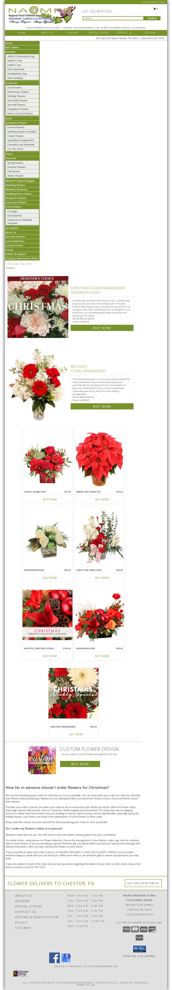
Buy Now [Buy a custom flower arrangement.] (80, 764)
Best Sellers (12, 47)
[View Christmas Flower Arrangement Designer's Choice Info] (38, 307)
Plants (9, 153)
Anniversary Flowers (18, 91)
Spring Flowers (15, 162)
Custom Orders (14, 245)
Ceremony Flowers (16, 202)
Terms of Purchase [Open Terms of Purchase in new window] (133, 982)
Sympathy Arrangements (20, 140)
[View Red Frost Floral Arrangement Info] (38, 385)
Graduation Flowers (17, 109)
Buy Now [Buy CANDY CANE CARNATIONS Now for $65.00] (102, 578)
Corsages (12, 211)
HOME (22, 32)
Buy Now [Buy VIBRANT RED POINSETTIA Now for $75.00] (102, 499)
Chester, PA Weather (67, 966)
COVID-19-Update (16, 254)
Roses (9, 118)
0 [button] (155, 8)
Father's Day (14, 64)
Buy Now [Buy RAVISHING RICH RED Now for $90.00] (102, 656)
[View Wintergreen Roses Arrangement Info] (47, 536)
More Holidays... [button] (15, 77)
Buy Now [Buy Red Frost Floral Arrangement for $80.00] (102, 406)
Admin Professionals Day (20, 56)
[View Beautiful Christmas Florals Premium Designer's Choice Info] (47, 615)
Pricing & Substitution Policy (22, 258)
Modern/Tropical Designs (20, 180)
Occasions (11, 82)
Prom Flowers (13, 206)
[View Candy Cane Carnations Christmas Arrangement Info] (99, 536)
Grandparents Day (17, 73)
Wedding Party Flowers (19, 193)
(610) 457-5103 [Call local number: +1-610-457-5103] (144, 914)
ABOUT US (47, 32)
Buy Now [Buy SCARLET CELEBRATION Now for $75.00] (50, 499)
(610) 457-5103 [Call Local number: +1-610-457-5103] (157, 2)
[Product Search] (113, 18)
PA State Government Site (101, 966)
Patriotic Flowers (15, 236)
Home (9, 43)
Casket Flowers (15, 135)
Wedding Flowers (15, 185)
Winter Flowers (15, 175)
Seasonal (11, 158)
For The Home (15, 148)
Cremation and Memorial (20, 144)
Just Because (14, 87)
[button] (139, 949)
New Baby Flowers (17, 100)
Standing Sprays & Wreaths (22, 131)
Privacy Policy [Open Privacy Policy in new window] (106, 982)
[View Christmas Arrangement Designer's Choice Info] (73, 693)
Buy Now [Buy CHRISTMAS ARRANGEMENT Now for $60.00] (76, 734)
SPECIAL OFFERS (98, 32)
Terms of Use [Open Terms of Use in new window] (86, 984)
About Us (11, 232)
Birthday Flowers (16, 96)
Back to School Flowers (20, 113)
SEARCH (152, 18)
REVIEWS (73, 32)
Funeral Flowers (15, 127)
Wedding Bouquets (17, 189)
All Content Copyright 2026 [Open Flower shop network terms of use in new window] (42, 982)
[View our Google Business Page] (65, 962)
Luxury (9, 249)
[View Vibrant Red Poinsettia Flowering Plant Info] (99, 458)
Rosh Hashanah (15, 69)
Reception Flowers (16, 198)
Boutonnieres (14, 215)
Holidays (11, 51)
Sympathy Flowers (16, 122)
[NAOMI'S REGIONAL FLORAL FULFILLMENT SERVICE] (42, 14)
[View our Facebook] (54, 962)
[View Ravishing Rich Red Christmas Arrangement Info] (99, 615)
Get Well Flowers (16, 104)
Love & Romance (15, 241)
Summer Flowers (16, 167)
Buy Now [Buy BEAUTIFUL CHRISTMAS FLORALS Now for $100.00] (50, 656)
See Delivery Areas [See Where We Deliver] (143, 883)
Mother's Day (14, 60)
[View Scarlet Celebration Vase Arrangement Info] (47, 458)
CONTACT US (124, 32)
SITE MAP (150, 32)
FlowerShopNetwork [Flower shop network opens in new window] (78, 982)
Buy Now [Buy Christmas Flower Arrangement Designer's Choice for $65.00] (102, 328)
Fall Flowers (13, 171)
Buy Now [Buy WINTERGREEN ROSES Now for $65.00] (50, 578)
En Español (12, 228)
